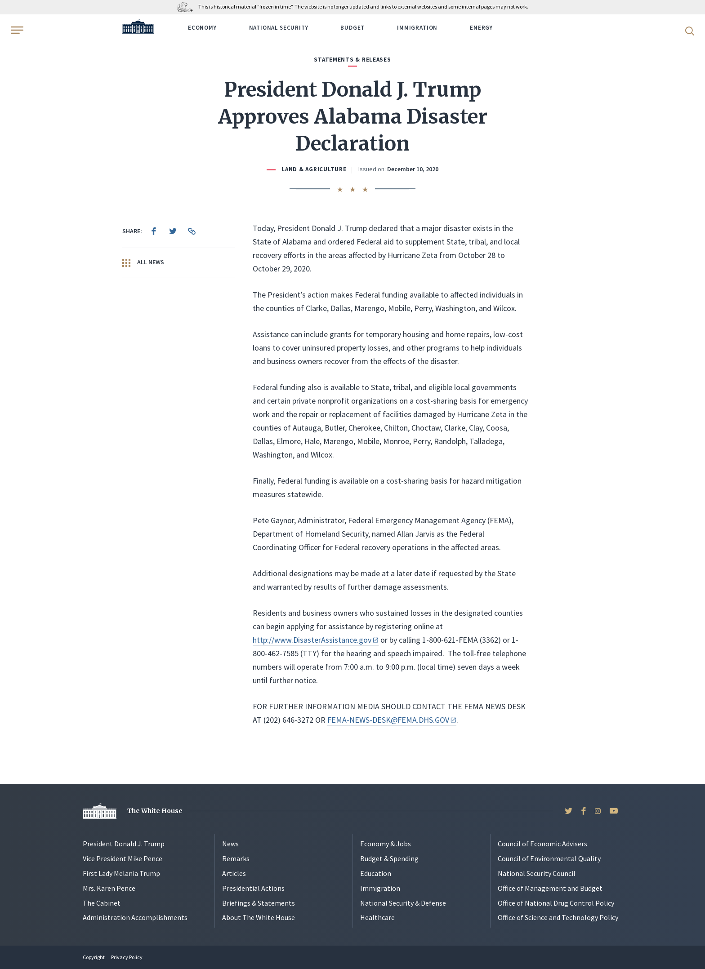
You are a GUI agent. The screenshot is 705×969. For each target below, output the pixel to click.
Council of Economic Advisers (542, 843)
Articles (234, 873)
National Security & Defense (403, 902)
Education (375, 873)
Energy (481, 27)
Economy (202, 27)
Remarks (236, 858)
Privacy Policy (127, 957)
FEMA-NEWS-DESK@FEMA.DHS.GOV (391, 720)
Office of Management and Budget (550, 888)
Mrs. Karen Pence (109, 888)
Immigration (417, 27)
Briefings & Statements (258, 902)
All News (143, 262)
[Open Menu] (16, 30)
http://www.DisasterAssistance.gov (316, 640)
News (230, 843)
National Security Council (537, 873)
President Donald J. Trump (124, 843)
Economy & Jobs (385, 843)
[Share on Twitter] (172, 231)
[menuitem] (154, 231)
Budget (352, 27)
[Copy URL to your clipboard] (191, 231)
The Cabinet (101, 902)
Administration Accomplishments (135, 917)
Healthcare (377, 917)
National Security (278, 27)
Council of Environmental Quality (549, 858)
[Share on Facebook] (154, 231)
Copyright (94, 957)
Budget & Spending (389, 858)
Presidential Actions (253, 888)
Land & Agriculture (313, 169)
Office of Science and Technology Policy (558, 917)
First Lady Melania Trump (121, 873)
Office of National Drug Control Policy (556, 902)
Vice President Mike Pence (122, 858)
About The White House (258, 917)
